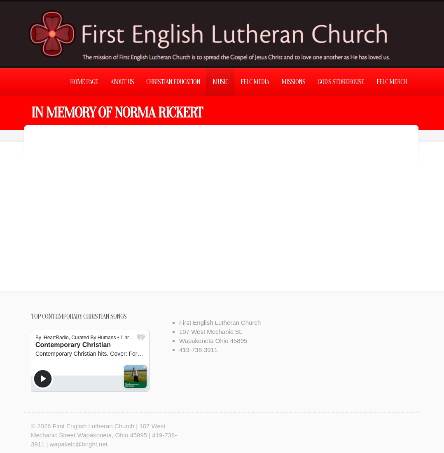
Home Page (84, 82)
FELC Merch (391, 82)
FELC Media (255, 82)
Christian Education (173, 82)
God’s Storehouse (341, 82)
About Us (122, 82)
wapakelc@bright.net (78, 444)
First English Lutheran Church (93, 426)
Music (220, 82)
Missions (293, 82)
